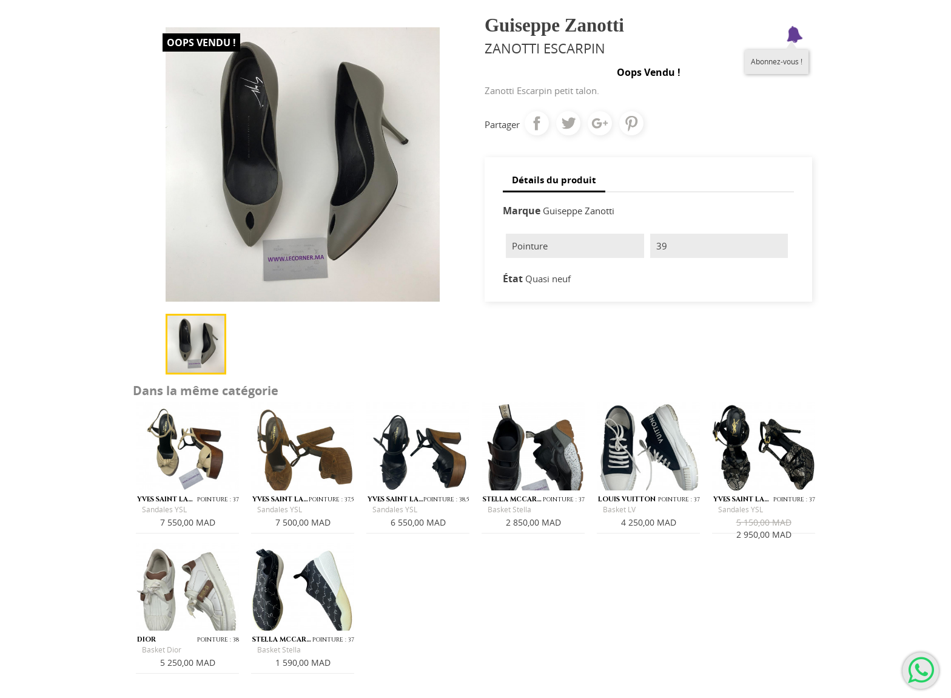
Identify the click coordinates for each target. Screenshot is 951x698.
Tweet (568, 123)
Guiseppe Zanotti (578, 211)
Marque (521, 211)
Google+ (600, 123)
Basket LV (619, 509)
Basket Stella (509, 509)
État (513, 279)
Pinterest (631, 123)
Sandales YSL (164, 509)
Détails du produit (554, 180)
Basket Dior (161, 650)
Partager (537, 123)
